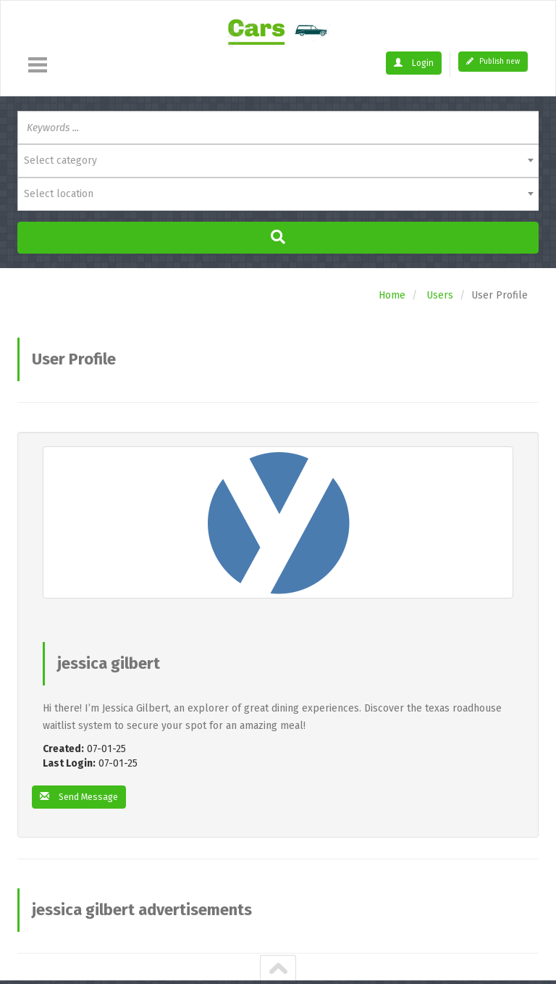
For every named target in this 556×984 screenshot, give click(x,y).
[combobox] (278, 161)
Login (416, 62)
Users (439, 295)
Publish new (493, 61)
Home (392, 295)
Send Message (83, 797)
